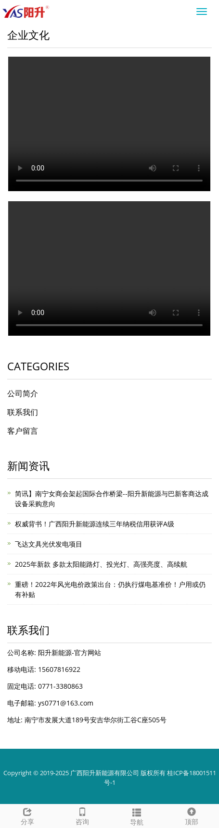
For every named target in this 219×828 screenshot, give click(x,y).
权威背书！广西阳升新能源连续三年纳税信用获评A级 (94, 523)
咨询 (82, 815)
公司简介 (22, 393)
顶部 (191, 815)
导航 (137, 816)
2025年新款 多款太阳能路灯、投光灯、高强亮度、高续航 (101, 564)
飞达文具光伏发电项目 (48, 543)
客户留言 (22, 431)
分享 (27, 815)
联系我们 (22, 412)
